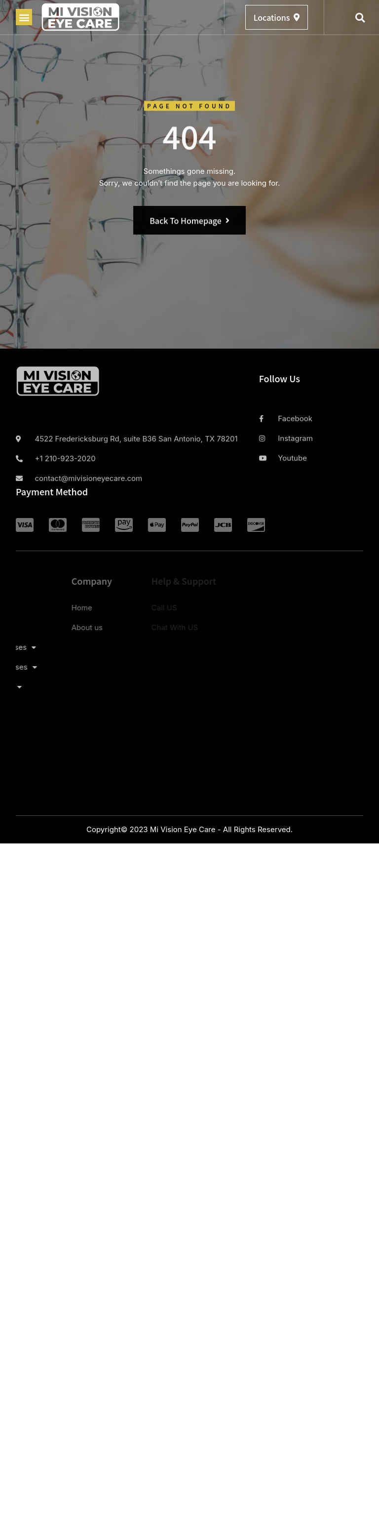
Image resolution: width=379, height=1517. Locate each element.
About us (37, 627)
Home (32, 607)
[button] (24, 17)
